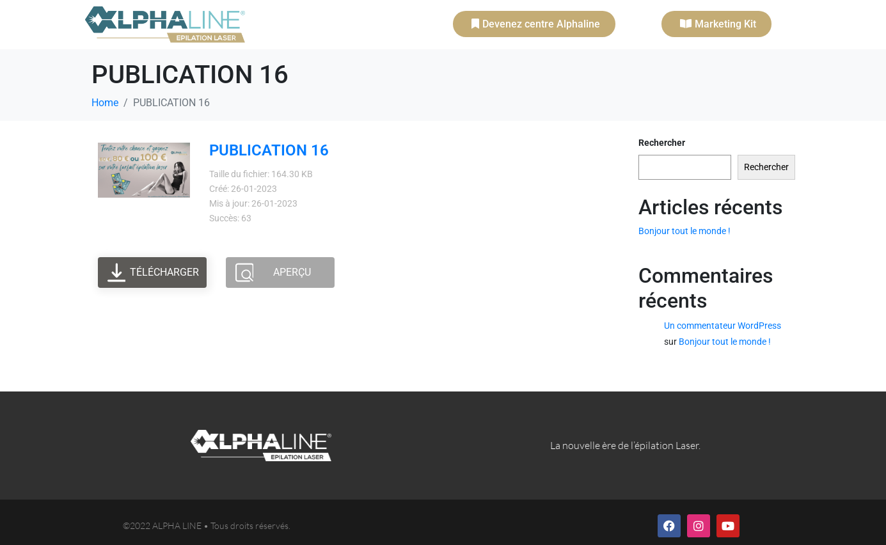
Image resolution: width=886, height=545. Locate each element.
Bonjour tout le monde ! (684, 231)
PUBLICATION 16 (269, 150)
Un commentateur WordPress (722, 325)
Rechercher (661, 143)
